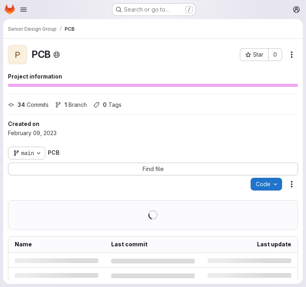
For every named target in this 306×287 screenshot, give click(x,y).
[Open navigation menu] (23, 9)
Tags (107, 104)
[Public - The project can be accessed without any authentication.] (56, 54)
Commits (28, 104)
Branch (71, 104)
